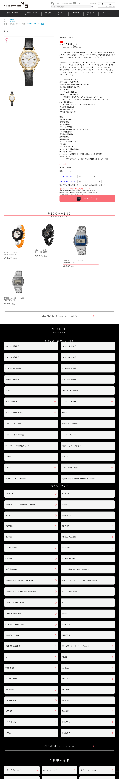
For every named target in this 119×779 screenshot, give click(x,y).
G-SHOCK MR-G (12, 587)
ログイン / (58, 3)
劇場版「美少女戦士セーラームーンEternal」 (79, 431)
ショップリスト (106, 14)
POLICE (65, 663)
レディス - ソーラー (70, 376)
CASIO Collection (12, 521)
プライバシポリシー (88, 733)
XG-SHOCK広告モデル (71, 343)
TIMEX (64, 609)
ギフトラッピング (66, 176)
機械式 (64, 365)
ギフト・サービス (50, 743)
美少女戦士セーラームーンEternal (75, 598)
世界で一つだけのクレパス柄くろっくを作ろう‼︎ (80, 533)
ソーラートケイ (12, 609)
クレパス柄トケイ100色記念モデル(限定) (21, 544)
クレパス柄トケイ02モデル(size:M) (19, 533)
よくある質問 (90, 14)
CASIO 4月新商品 (12, 310)
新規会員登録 (67, 3)
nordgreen (66, 620)
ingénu (64, 457)
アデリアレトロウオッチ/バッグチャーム (21, 457)
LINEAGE (66, 674)
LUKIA (8, 685)
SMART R (66, 587)
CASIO (8, 420)
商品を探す (48, 14)
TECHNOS (10, 620)
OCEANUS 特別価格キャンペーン (19, 398)
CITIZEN (12, 21)
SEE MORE (59, 268)
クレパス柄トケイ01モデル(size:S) (75, 522)
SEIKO (8, 409)
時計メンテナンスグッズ (71, 398)
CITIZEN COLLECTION (15, 577)
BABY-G (65, 653)
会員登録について (12, 733)
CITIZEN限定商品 (69, 332)
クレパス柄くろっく (70, 544)
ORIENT (9, 511)
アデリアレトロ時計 (70, 420)
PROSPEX (10, 642)
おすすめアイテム (12, 14)
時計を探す (59, 755)
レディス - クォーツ (13, 376)
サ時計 (64, 566)
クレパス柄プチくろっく (15, 555)
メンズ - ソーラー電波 (14, 365)
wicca (8, 468)
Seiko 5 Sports (11, 631)
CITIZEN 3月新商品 (13, 321)
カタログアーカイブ (88, 743)
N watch (9, 489)
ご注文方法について (13, 722)
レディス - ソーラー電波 (17, 24)
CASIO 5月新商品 (12, 299)
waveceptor (66, 468)
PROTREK (66, 642)
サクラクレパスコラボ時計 (16, 431)
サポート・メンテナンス (15, 743)
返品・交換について (88, 722)
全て (5, 19)
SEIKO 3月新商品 (12, 332)
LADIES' (12, 19)
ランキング (61, 14)
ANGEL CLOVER (69, 489)
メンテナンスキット (13, 674)
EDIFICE (65, 478)
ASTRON (9, 446)
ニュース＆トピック (31, 14)
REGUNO (66, 685)
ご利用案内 (92, 3)
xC (63, 555)
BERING (9, 663)
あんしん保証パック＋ (67, 181)
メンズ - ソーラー (69, 354)
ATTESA (65, 446)
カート (79, 3)
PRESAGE (66, 631)
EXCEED (9, 478)
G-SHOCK (66, 577)
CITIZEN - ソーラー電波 (35, 24)
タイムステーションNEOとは (102, 755)
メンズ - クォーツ (12, 354)
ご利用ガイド (75, 14)
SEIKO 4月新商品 (69, 310)
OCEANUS (66, 500)
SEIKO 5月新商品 (69, 299)
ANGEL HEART (12, 500)
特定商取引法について (52, 733)
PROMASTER (11, 653)
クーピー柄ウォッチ (13, 566)
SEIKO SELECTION (13, 598)
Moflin (8, 343)
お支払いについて (50, 722)
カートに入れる (87, 199)
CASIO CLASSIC (68, 511)
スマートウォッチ (69, 387)
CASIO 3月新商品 (69, 321)
